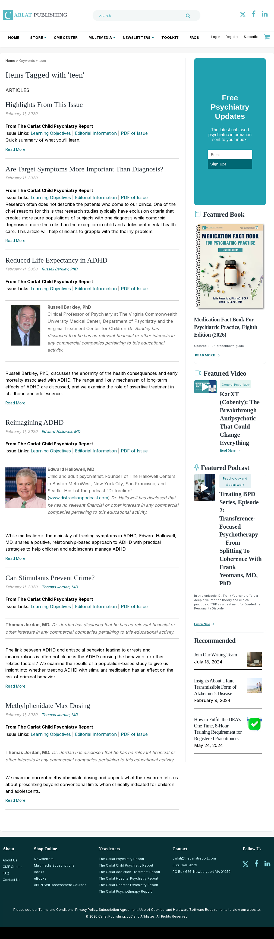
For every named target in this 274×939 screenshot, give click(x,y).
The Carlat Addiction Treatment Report (129, 872)
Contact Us (11, 880)
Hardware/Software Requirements (200, 910)
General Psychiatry (236, 385)
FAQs (194, 37)
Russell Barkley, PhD (59, 269)
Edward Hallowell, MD (61, 431)
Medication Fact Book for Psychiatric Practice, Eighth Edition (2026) (225, 327)
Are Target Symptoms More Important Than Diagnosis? (84, 169)
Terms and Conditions (56, 910)
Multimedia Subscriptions (54, 865)
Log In (215, 37)
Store (36, 37)
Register (232, 37)
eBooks (40, 878)
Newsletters (136, 37)
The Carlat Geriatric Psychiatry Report (128, 885)
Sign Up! (218, 164)
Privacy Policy (86, 910)
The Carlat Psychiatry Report (121, 859)
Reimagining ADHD (34, 422)
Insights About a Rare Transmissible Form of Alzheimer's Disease (215, 687)
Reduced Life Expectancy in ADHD (56, 260)
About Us (10, 860)
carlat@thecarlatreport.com (194, 858)
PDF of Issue (134, 133)
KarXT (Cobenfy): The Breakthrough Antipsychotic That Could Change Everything (240, 418)
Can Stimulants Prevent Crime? (50, 578)
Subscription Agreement (118, 910)
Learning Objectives (51, 133)
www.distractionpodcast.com (78, 497)
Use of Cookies (152, 910)
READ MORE (205, 355)
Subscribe (251, 37)
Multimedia (100, 37)
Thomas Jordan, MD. (60, 587)
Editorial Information (96, 133)
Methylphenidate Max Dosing (47, 706)
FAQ (6, 873)
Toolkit (170, 37)
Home (13, 37)
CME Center (66, 37)
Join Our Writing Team (215, 654)
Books (39, 872)
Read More (15, 149)
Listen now (202, 624)
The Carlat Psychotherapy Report (125, 891)
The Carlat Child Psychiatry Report (126, 865)
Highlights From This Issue (44, 104)
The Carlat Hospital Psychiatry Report (128, 878)
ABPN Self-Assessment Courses (60, 885)
